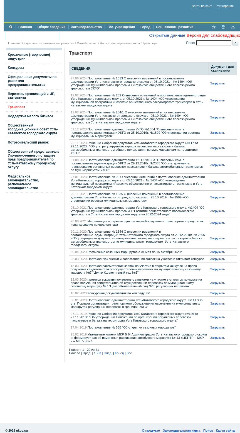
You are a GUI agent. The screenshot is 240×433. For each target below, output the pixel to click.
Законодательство (86, 27)
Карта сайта (225, 430)
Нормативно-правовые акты (120, 43)
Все (129, 353)
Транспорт (149, 43)
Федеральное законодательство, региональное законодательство (23, 182)
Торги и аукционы (41, 36)
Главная (25, 27)
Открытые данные (167, 35)
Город (145, 27)
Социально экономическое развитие (48, 43)
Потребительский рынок (28, 142)
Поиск (208, 430)
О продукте (151, 430)
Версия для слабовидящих (213, 35)
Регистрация (225, 6)
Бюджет (14, 36)
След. (108, 353)
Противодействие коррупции (86, 36)
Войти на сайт (202, 6)
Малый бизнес (87, 43)
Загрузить (217, 83)
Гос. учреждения (121, 27)
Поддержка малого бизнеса (30, 116)
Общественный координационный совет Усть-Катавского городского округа (33, 129)
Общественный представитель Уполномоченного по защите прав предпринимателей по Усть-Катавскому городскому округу (34, 159)
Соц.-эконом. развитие (175, 27)
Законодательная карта (182, 430)
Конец (119, 353)
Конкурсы (16, 68)
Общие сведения (52, 27)
